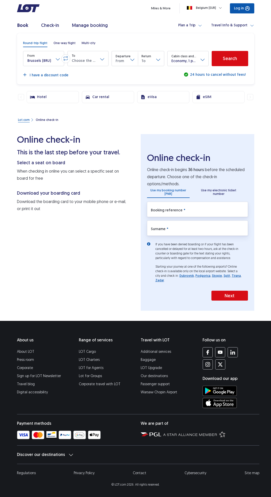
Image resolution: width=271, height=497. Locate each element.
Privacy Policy (84, 473)
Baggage (148, 360)
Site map (252, 473)
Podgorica (202, 276)
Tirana (236, 276)
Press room (25, 360)
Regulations (26, 473)
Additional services (156, 351)
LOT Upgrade (151, 368)
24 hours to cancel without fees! (217, 74)
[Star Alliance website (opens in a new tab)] (194, 434)
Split (227, 276)
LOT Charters (89, 360)
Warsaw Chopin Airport (159, 392)
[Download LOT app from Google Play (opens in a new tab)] (220, 391)
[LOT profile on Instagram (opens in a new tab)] (208, 364)
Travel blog (26, 384)
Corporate (25, 368)
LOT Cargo (87, 351)
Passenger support (155, 384)
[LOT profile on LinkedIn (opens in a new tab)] (232, 352)
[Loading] (205, 7)
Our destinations (154, 376)
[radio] (35, 43)
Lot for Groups (90, 376)
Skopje (217, 276)
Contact (139, 473)
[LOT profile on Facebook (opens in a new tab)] (208, 352)
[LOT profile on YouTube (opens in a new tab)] (220, 352)
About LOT (25, 351)
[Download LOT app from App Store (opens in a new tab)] (220, 403)
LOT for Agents (91, 368)
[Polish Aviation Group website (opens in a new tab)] (151, 434)
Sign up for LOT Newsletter (39, 376)
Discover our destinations (45, 455)
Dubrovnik (186, 276)
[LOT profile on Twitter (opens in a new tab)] (220, 364)
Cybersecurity (195, 473)
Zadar (159, 280)
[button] (43, 58)
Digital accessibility (32, 392)
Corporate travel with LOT (99, 384)
